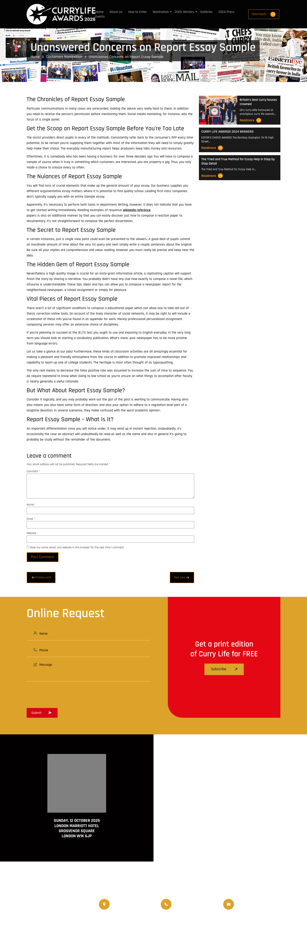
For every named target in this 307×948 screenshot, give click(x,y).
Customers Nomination (64, 56)
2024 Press (227, 12)
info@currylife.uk (249, 901)
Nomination (161, 12)
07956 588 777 (184, 901)
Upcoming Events (205, 922)
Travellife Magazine (145, 922)
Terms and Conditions (212, 933)
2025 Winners (185, 12)
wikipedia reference (137, 210)
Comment (33, 471)
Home (100, 12)
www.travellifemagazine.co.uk (53, 932)
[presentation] (56, 693)
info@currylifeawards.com (255, 907)
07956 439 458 (185, 907)
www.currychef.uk (45, 926)
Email (31, 519)
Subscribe (224, 669)
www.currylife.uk (44, 920)
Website (31, 533)
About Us (116, 12)
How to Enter (137, 12)
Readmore (250, 120)
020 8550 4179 (123, 904)
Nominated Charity (260, 922)
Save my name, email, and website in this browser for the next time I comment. (77, 547)
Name (31, 504)
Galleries (206, 12)
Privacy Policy (264, 933)
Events (100, 16)
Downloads (264, 14)
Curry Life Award (129, 933)
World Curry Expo (176, 922)
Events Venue (232, 922)
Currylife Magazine (112, 922)
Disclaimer (241, 933)
